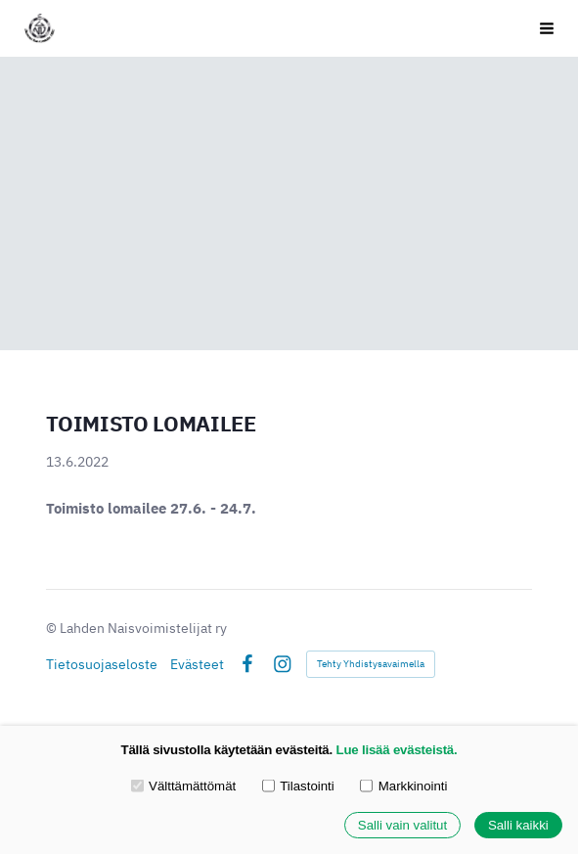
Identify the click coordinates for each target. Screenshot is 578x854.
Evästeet (197, 664)
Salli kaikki (518, 825)
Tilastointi (298, 785)
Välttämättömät (184, 785)
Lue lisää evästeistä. (397, 749)
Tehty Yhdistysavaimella (370, 663)
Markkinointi (403, 785)
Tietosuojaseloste (101, 664)
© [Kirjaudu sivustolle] (53, 628)
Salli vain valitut (402, 825)
